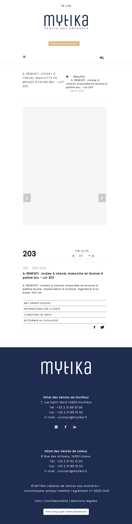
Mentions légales (84, 501)
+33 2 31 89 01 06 (70, 407)
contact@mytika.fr (72, 417)
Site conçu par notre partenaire (66, 511)
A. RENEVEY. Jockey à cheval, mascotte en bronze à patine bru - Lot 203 (86, 83)
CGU (38, 501)
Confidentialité (56, 501)
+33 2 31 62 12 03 (70, 461)
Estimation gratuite (64, 43)
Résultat (79, 76)
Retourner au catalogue (41, 320)
